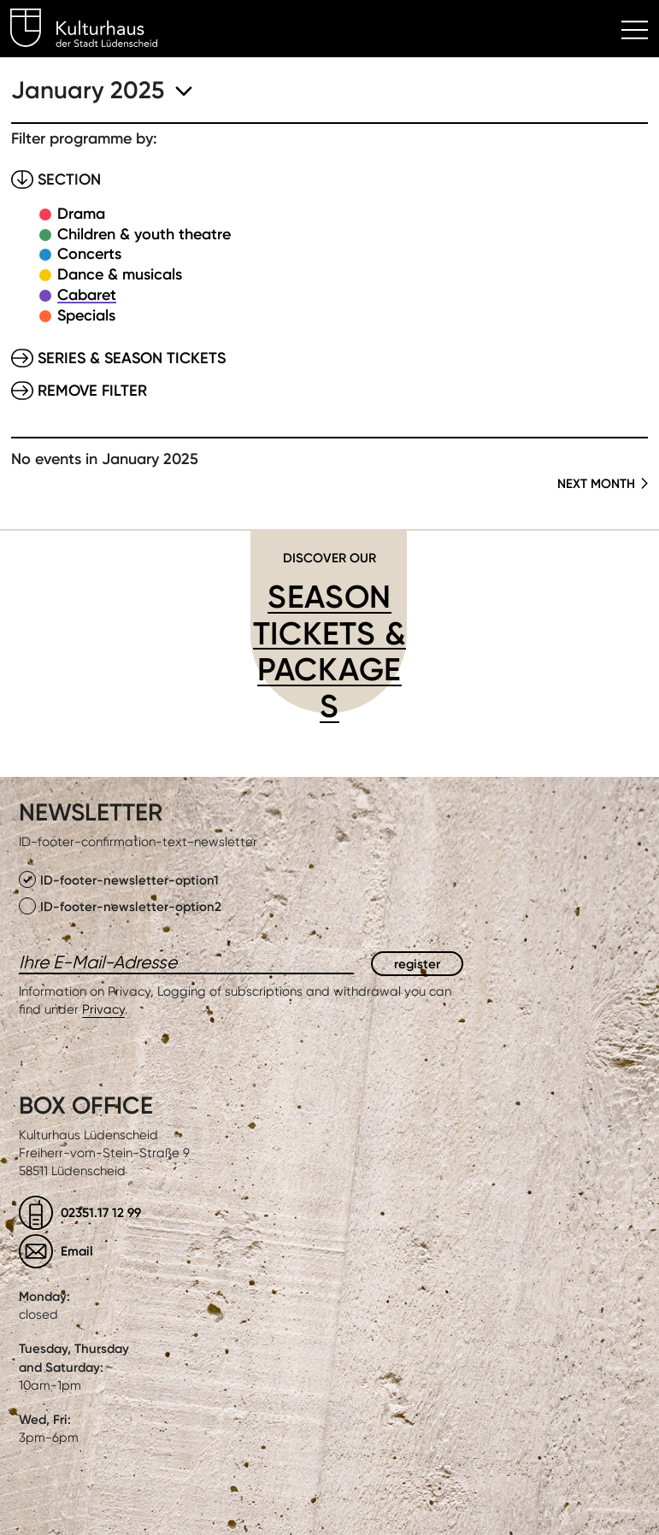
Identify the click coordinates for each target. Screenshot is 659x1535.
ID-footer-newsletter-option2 (120, 906)
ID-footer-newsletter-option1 (119, 879)
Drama (81, 213)
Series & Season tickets (132, 358)
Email (77, 1251)
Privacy (103, 1009)
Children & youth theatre (144, 234)
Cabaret (86, 294)
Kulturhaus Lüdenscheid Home (93, 31)
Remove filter (92, 390)
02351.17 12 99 (101, 1212)
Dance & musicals (119, 274)
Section (69, 179)
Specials (86, 315)
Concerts (89, 253)
